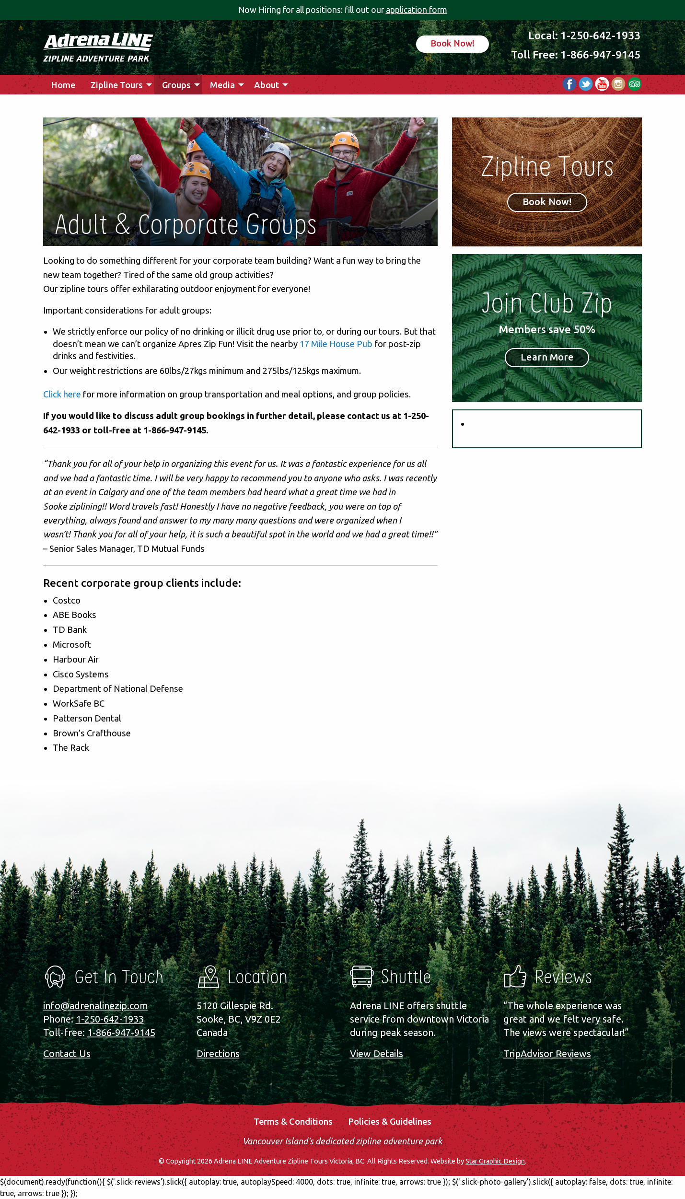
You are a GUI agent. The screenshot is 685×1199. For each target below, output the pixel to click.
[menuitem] (63, 84)
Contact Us (67, 1053)
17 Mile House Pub (336, 344)
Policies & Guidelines (389, 1121)
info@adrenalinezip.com (95, 1005)
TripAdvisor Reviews (547, 1053)
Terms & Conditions (293, 1121)
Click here (62, 394)
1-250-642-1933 (600, 35)
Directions (218, 1053)
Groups (176, 85)
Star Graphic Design (495, 1161)
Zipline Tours (117, 85)
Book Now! (452, 43)
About (266, 85)
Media (222, 85)
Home (63, 85)
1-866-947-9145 (600, 54)
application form (416, 9)
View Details (376, 1053)
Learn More (547, 356)
